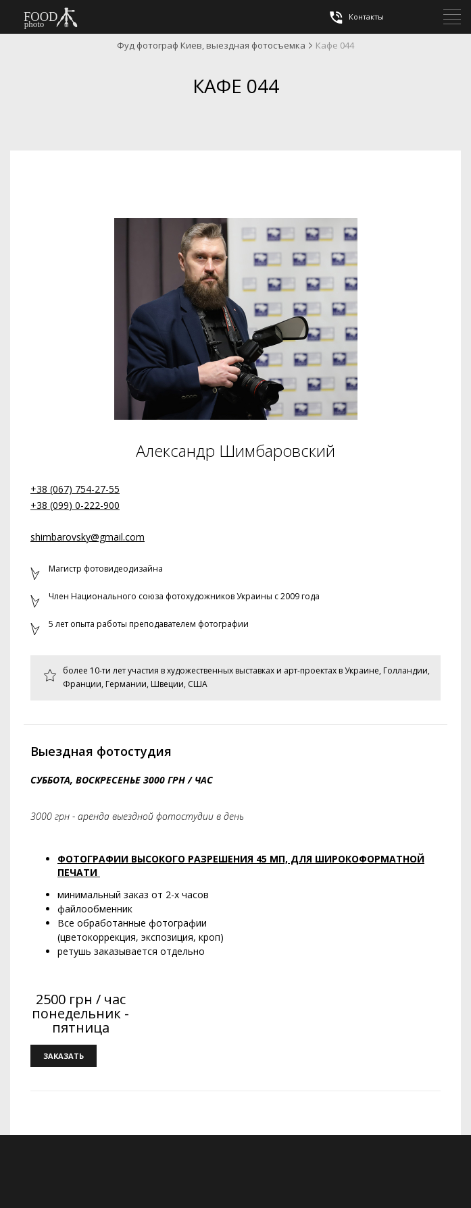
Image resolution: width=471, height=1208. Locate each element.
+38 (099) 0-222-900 (75, 505)
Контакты (356, 17)
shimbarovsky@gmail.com (87, 536)
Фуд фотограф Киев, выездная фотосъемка (211, 45)
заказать (63, 1056)
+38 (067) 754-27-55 (75, 489)
